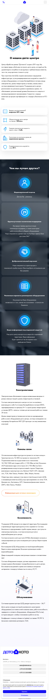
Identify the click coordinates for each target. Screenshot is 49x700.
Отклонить (24, 695)
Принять (24, 692)
